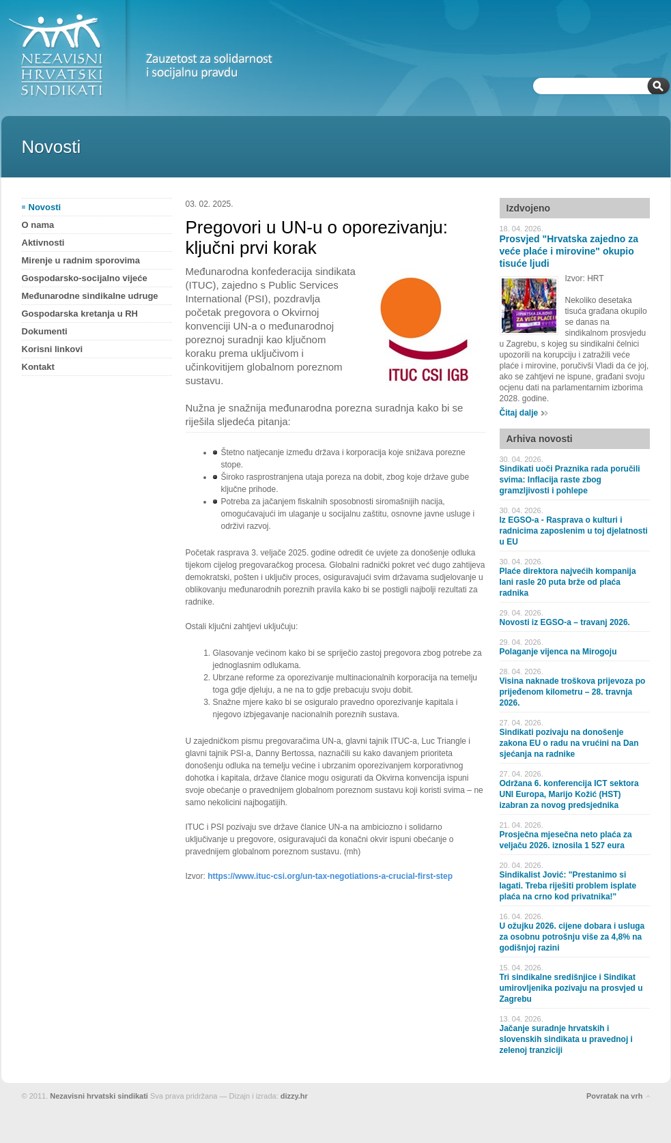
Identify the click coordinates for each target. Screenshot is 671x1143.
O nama (38, 225)
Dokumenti (45, 331)
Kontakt (38, 367)
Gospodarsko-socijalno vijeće (84, 278)
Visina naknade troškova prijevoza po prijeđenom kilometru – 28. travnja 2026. (573, 692)
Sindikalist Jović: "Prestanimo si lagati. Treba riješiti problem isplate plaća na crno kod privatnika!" (568, 885)
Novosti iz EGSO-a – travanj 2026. (565, 622)
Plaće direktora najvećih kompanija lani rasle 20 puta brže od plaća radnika (568, 582)
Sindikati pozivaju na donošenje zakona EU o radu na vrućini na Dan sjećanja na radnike (569, 743)
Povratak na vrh (614, 1096)
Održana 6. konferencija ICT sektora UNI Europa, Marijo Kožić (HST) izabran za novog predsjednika (569, 794)
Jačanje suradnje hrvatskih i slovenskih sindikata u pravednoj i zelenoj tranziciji (566, 1039)
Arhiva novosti (539, 438)
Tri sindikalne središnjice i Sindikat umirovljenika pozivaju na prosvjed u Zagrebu (571, 988)
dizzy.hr (294, 1096)
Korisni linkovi (52, 349)
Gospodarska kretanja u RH (80, 313)
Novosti (45, 207)
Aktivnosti (43, 242)
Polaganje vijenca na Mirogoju (558, 651)
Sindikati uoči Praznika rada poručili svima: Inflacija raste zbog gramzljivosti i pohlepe (570, 479)
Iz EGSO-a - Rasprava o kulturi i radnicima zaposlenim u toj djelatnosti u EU (574, 531)
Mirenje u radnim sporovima (81, 260)
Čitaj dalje (519, 413)
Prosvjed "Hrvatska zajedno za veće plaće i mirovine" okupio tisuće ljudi (569, 251)
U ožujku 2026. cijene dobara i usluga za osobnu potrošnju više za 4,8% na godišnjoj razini (572, 937)
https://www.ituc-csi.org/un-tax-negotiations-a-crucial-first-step (330, 876)
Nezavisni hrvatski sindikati (99, 1096)
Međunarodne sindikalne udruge (90, 296)
